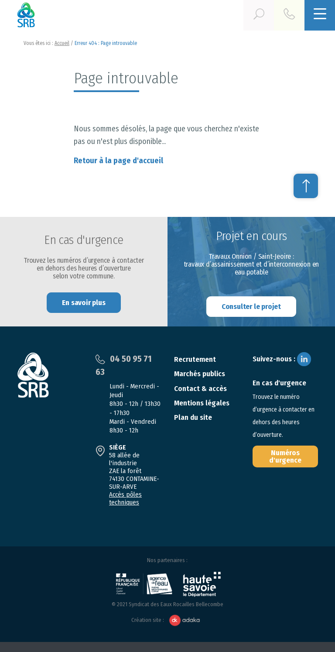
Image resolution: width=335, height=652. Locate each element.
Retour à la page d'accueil (118, 160)
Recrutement (195, 359)
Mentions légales (201, 403)
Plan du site (193, 417)
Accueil (62, 43)
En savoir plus (83, 302)
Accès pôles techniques (125, 498)
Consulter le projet (251, 306)
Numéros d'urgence (285, 456)
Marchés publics (199, 373)
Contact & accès (200, 388)
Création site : (167, 620)
